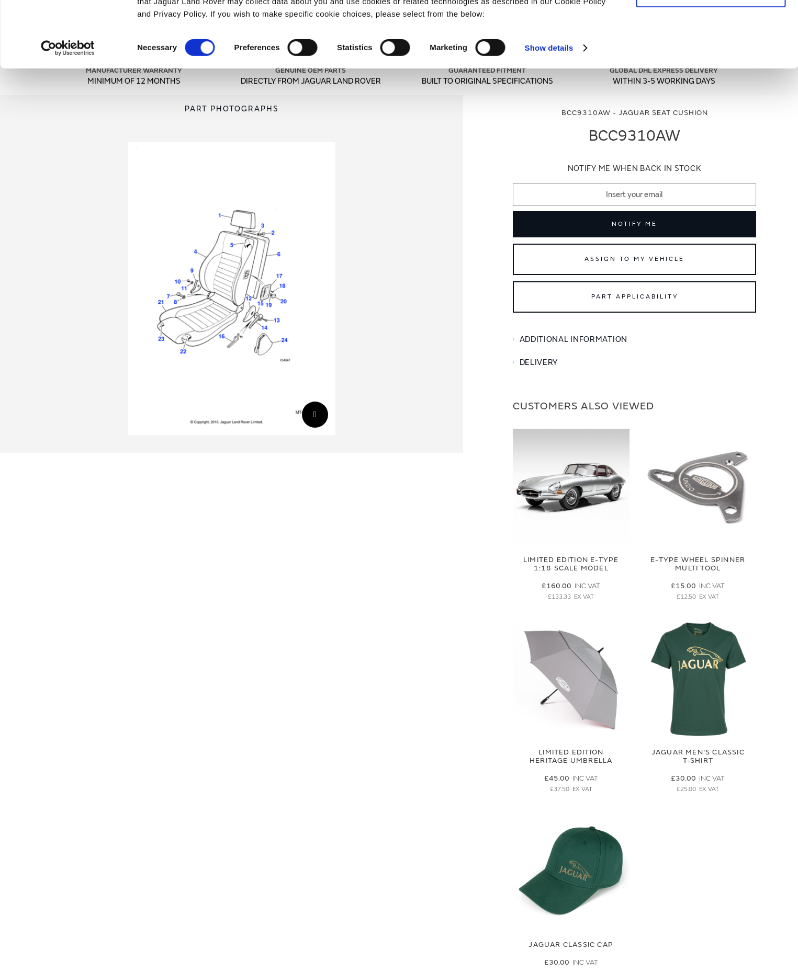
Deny (711, 55)
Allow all (711, 25)
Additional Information (573, 340)
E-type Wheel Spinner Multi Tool (697, 564)
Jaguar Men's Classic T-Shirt (698, 756)
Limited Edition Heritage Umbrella (571, 756)
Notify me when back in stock (635, 169)
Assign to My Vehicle (634, 259)
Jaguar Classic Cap (571, 944)
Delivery (539, 363)
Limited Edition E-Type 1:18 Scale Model (571, 564)
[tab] (634, 339)
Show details (549, 109)
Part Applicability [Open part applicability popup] (634, 297)
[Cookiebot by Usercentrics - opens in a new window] (68, 110)
